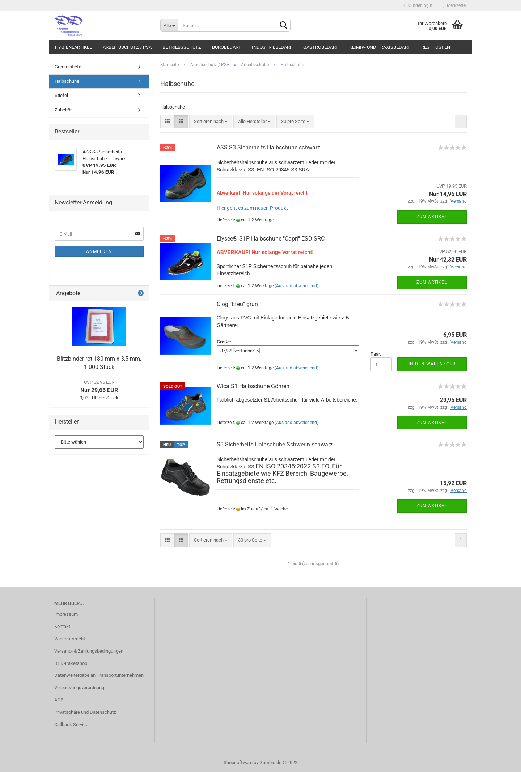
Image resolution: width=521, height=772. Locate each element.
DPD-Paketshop (70, 663)
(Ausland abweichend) (296, 285)
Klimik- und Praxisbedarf (379, 47)
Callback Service (71, 724)
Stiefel (61, 95)
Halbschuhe (67, 81)
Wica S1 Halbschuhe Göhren (253, 386)
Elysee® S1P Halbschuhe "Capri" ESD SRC (271, 238)
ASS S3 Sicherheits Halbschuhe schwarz (268, 147)
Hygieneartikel (73, 47)
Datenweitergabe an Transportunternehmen (99, 675)
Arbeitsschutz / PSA (127, 47)
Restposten (435, 47)
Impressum (66, 614)
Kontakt (62, 626)
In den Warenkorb (432, 363)
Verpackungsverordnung (79, 687)
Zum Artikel (431, 216)
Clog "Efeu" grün (237, 304)
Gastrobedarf (320, 47)
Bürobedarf (226, 47)
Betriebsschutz (181, 47)
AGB (58, 700)
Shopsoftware (238, 762)
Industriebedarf (272, 47)
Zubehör (63, 110)
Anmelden (99, 251)
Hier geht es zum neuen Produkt (252, 208)
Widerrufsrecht (69, 638)
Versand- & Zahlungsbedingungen (88, 651)
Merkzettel (455, 5)
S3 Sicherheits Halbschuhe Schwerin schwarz (275, 444)
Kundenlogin (418, 5)
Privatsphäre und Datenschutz (85, 712)
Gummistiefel (68, 66)
